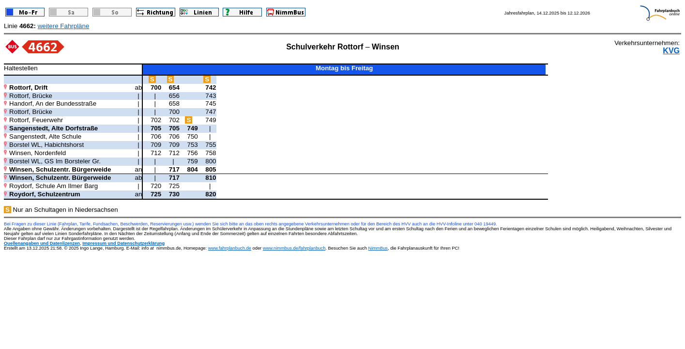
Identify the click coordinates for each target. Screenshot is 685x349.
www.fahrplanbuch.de (229, 248)
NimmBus (378, 248)
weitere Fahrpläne (64, 26)
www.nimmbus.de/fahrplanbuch (294, 248)
